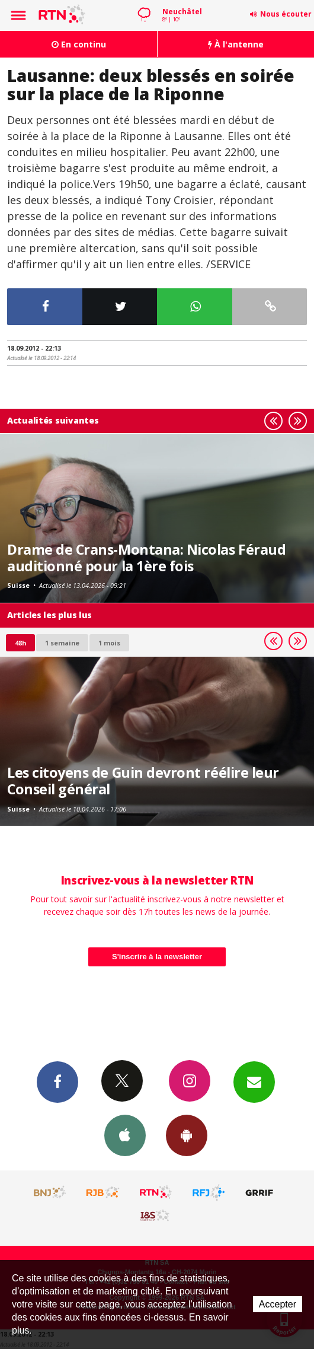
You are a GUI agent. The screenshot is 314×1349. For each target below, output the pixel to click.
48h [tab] (20, 642)
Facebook (57, 1081)
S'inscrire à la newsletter (157, 956)
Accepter (277, 1304)
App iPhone (125, 1135)
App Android (186, 1135)
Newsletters (254, 1081)
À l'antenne (236, 44)
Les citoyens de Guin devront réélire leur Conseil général (143, 780)
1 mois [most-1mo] (109, 642)
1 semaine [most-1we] (62, 642)
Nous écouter (286, 14)
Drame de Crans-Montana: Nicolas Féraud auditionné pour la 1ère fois (146, 557)
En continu (79, 44)
